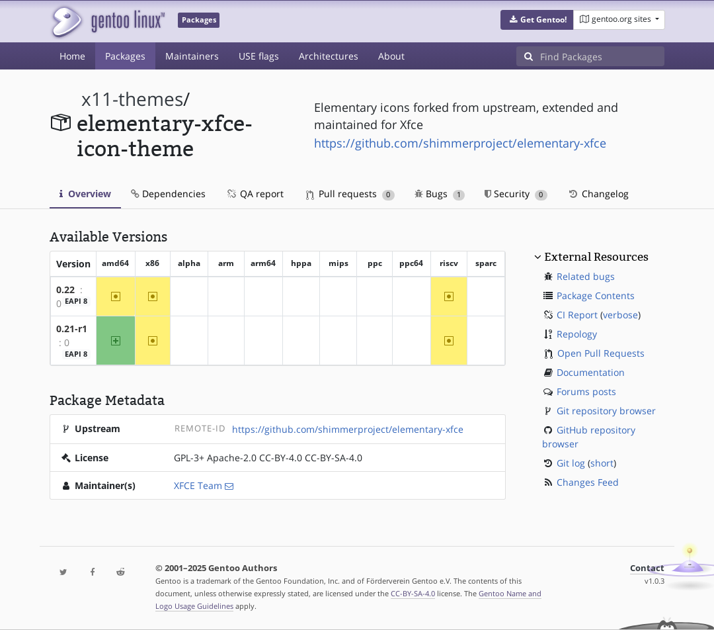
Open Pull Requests (601, 353)
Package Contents (596, 295)
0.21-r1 (71, 328)
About (391, 56)
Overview (85, 193)
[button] (537, 20)
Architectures (328, 56)
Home (72, 56)
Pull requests (350, 193)
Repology (577, 334)
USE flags (259, 56)
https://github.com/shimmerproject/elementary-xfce (460, 143)
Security (516, 193)
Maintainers (192, 56)
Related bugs (586, 276)
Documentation (591, 372)
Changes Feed (588, 482)
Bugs (440, 193)
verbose (620, 314)
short (602, 463)
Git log (571, 463)
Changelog (598, 193)
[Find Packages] (602, 56)
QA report (254, 193)
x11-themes (132, 99)
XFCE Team (198, 485)
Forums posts (586, 391)
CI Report (577, 314)
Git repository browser (606, 410)
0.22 (65, 289)
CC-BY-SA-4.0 (413, 593)
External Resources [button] (596, 256)
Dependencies (168, 193)
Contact (647, 568)
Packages (125, 56)
